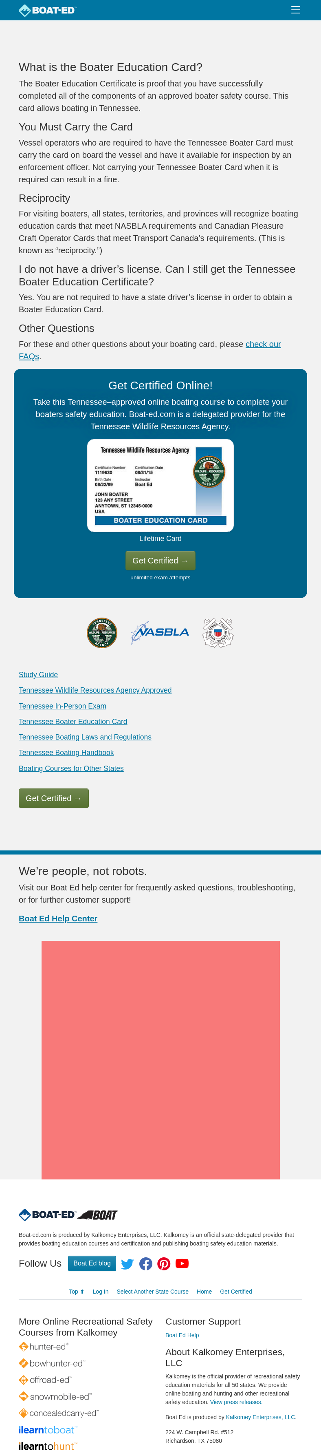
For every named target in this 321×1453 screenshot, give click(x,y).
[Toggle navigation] (295, 10)
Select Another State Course (153, 1231)
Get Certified (160, 560)
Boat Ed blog (92, 1203)
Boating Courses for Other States (71, 768)
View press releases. (236, 1342)
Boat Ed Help (182, 1275)
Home (204, 1231)
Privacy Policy (203, 1427)
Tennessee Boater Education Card (73, 722)
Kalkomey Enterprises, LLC (260, 1357)
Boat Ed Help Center (58, 918)
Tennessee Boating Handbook (66, 753)
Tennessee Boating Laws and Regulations (85, 737)
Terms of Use (245, 1427)
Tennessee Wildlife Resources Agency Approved (95, 690)
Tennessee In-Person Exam (62, 706)
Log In (101, 1231)
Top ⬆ (76, 1231)
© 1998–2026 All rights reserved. (150, 1427)
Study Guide (38, 675)
